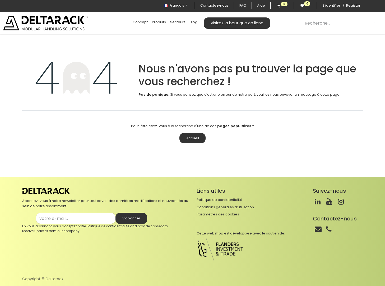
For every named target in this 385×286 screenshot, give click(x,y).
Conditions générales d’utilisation (225, 207)
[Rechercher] (374, 23)
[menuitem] (140, 22)
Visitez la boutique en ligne (237, 23)
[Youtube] (329, 201)
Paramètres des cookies (218, 214)
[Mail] (318, 229)
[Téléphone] (328, 229)
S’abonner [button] (131, 218)
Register (353, 5)
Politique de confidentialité (108, 226)
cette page (330, 94)
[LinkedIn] (318, 201)
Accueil (192, 138)
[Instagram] (341, 201)
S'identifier (331, 5)
